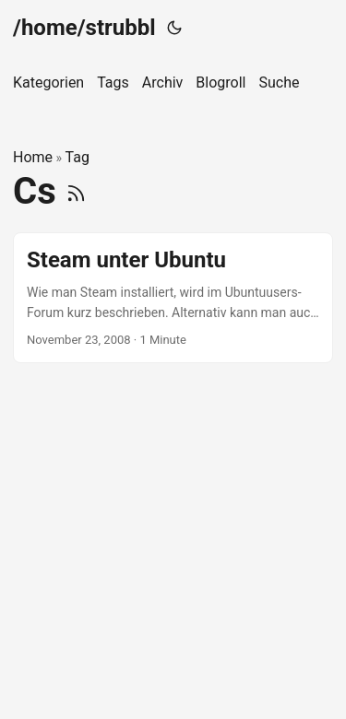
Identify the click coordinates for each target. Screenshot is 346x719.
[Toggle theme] (174, 27)
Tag (77, 157)
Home (33, 157)
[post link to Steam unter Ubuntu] (173, 298)
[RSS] (76, 191)
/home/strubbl (84, 28)
